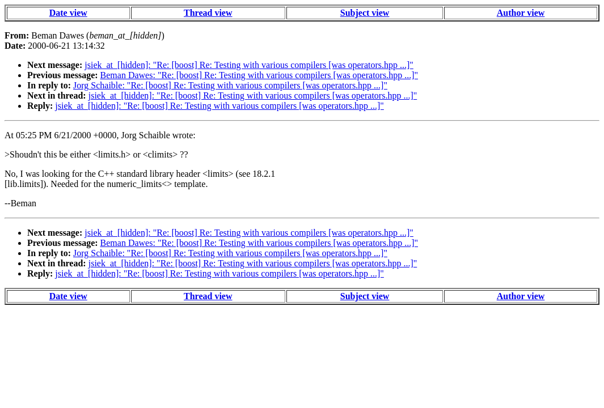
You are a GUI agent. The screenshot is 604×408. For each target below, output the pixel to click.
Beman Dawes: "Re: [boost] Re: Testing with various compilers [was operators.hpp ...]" (259, 75)
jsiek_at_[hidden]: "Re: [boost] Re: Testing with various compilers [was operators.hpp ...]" (249, 65)
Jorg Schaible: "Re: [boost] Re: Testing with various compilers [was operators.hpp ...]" (230, 85)
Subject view (365, 13)
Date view (68, 13)
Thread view (208, 13)
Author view (521, 13)
